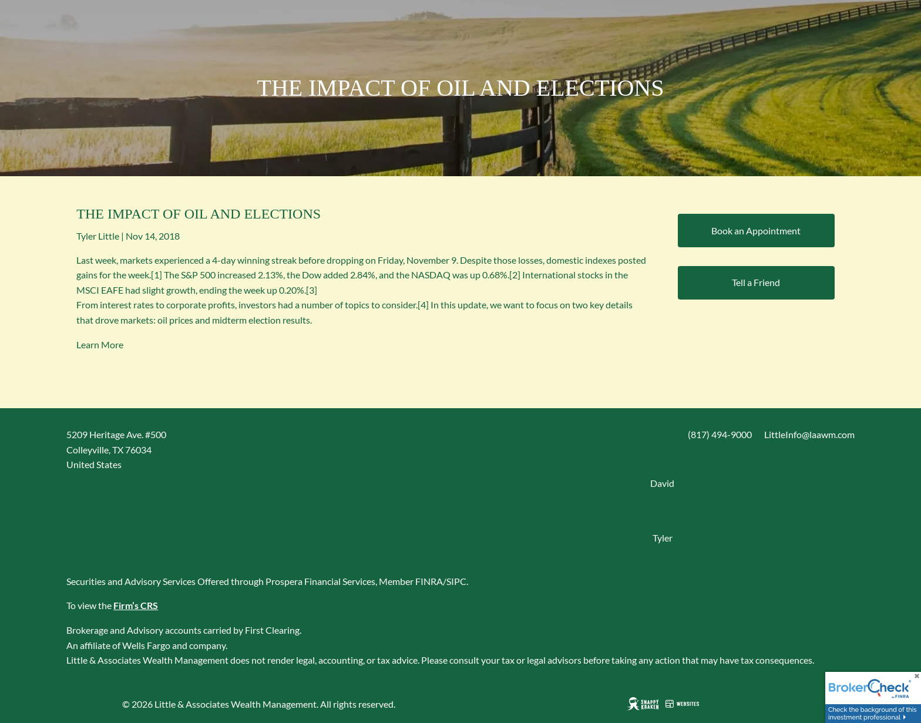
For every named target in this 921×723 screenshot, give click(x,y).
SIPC (456, 581)
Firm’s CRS (135, 605)
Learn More (99, 344)
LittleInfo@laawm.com (809, 434)
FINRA (429, 581)
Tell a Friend (756, 282)
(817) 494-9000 (720, 434)
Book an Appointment (756, 230)
